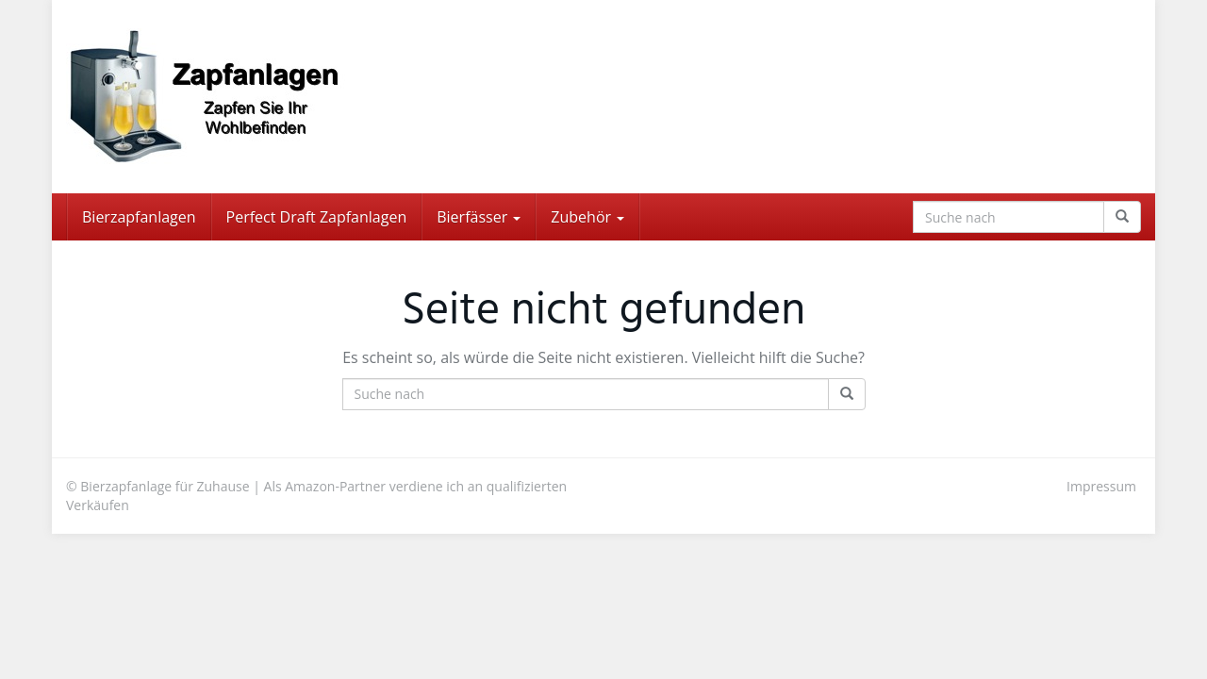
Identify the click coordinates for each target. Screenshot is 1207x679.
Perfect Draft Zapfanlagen (316, 217)
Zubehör (587, 217)
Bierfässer (479, 217)
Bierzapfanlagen (139, 217)
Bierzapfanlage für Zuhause (164, 486)
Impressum (1101, 486)
